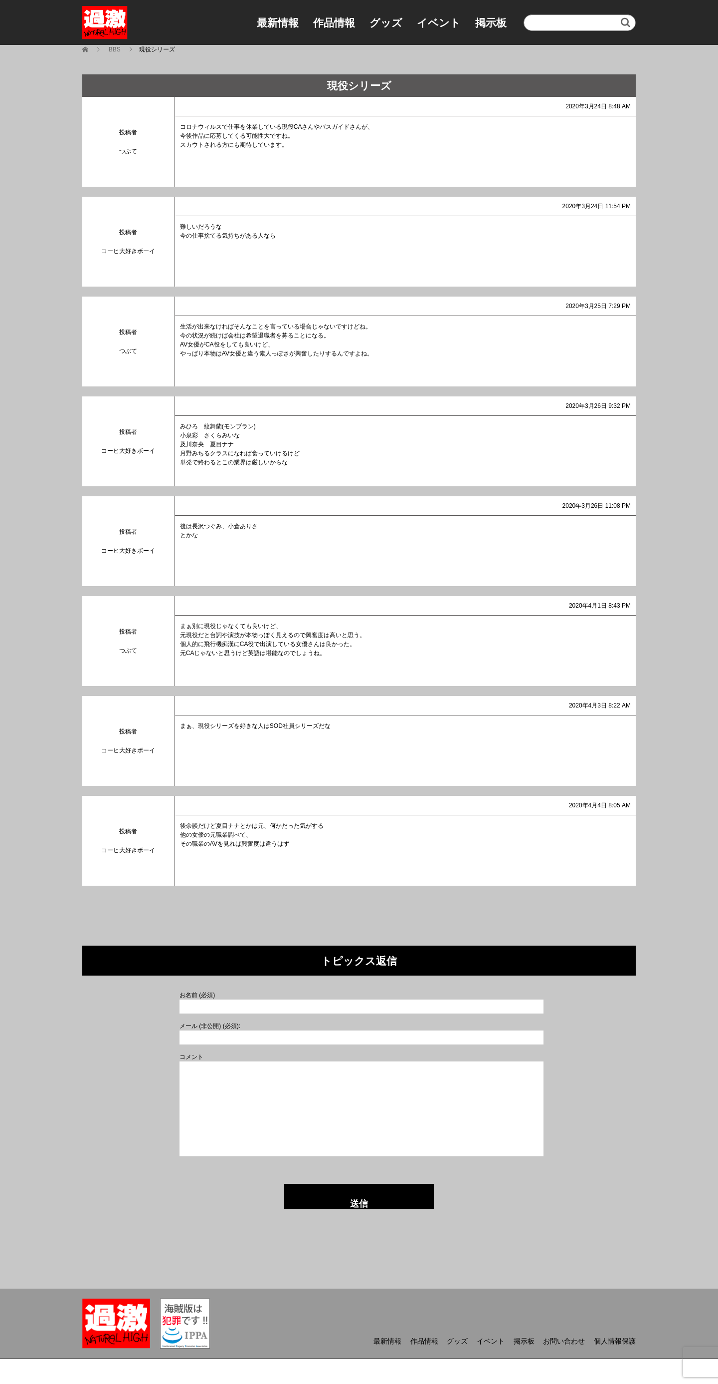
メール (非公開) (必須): (210, 1026)
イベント (439, 22)
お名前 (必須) (197, 995)
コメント (191, 1056)
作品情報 (334, 22)
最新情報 (278, 22)
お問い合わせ (564, 1341)
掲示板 (491, 22)
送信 (359, 1204)
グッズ (385, 22)
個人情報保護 (615, 1341)
